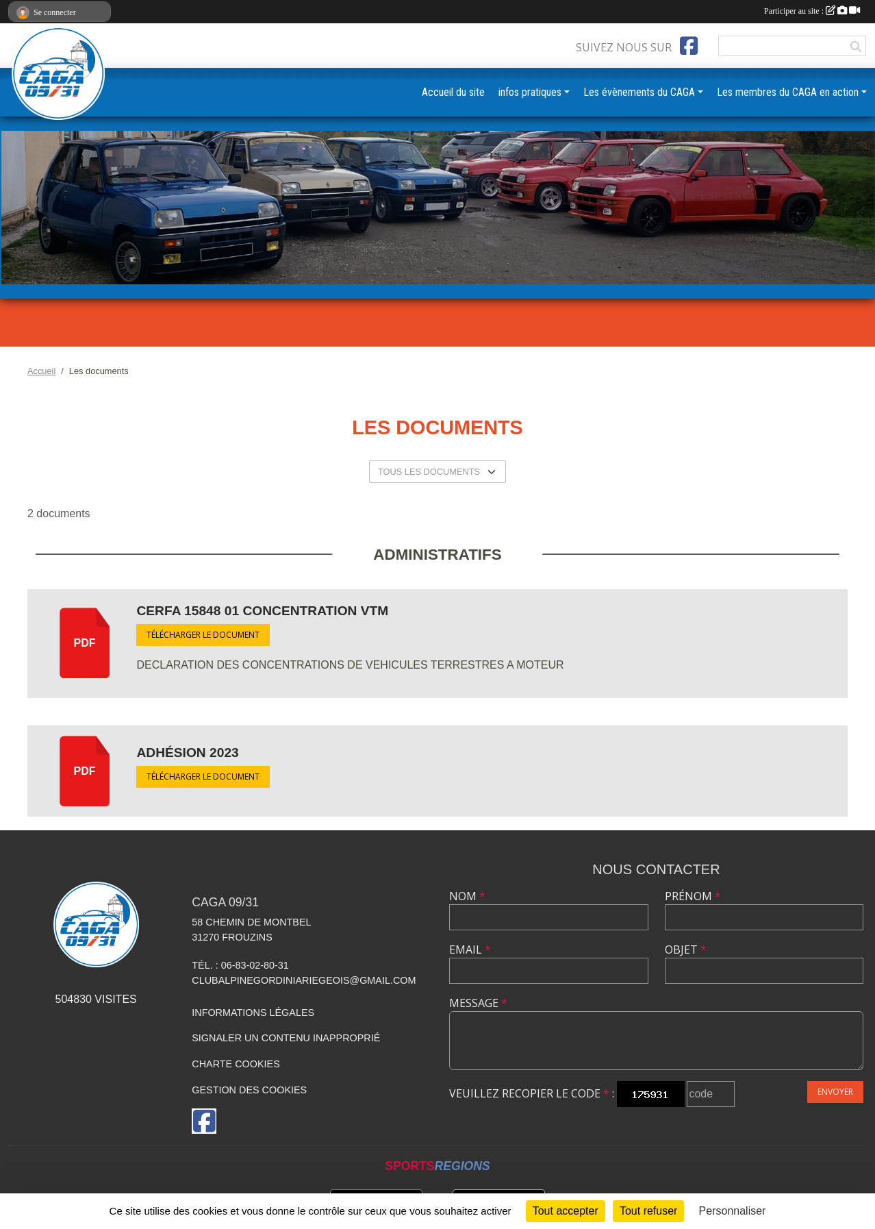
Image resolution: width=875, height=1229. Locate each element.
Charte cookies (235, 1063)
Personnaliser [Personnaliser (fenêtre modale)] (732, 1211)
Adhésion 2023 (187, 752)
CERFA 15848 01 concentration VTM (262, 611)
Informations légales (253, 1012)
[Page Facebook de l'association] (689, 46)
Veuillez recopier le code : (531, 1093)
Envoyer (835, 1091)
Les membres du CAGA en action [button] (788, 92)
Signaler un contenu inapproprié (286, 1037)
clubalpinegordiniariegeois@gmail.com (304, 980)
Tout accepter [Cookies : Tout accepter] (565, 1211)
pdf (85, 643)
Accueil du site (453, 92)
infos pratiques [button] (529, 92)
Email (470, 949)
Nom (467, 896)
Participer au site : (812, 11)
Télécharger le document (203, 635)
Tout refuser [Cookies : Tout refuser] (648, 1211)
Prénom (693, 896)
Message (478, 1002)
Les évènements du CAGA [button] (639, 92)
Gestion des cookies (249, 1089)
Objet (686, 949)
